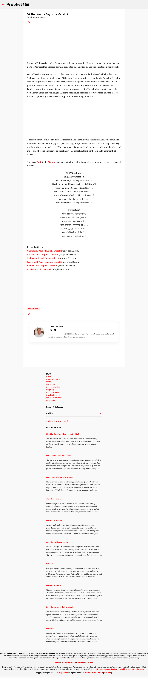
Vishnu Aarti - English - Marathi (42, 265)
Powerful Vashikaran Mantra (57, 542)
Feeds (57, 662)
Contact (100, 673)
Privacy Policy (90, 673)
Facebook (72, 662)
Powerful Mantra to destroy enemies (60, 607)
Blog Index (50, 400)
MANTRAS (50, 629)
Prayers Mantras (53, 379)
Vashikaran (50, 384)
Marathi (52, 162)
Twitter (64, 662)
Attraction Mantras (53, 499)
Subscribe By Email (57, 421)
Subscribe (89, 662)
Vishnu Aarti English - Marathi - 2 (43, 258)
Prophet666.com (63, 334)
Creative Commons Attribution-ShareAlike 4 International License (118, 669)
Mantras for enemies (54, 520)
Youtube (80, 662)
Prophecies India (53, 395)
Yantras (49, 382)
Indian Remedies (53, 387)
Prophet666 (17, 4)
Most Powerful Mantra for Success (59, 477)
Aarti (39, 162)
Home (48, 376)
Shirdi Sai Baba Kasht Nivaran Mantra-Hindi (62, 434)
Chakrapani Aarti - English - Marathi (44, 251)
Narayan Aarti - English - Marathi (43, 254)
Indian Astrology (53, 392)
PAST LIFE (50, 564)
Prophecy (50, 390)
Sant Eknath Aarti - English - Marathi (44, 262)
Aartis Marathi (33, 308)
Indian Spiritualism (54, 398)
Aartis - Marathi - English (39, 269)
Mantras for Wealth (53, 585)
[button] (28, 21)
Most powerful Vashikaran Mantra (59, 456)
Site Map (107, 673)
